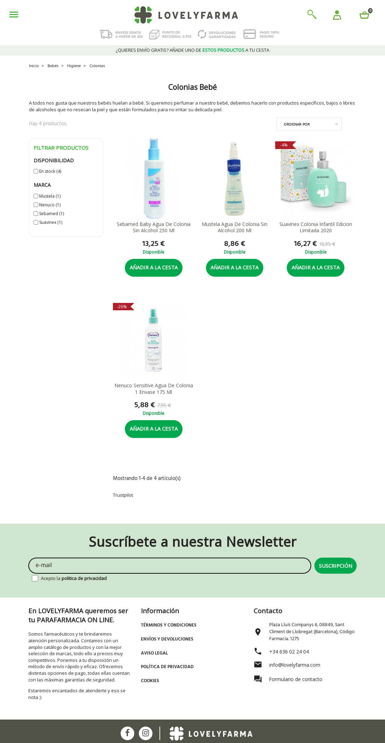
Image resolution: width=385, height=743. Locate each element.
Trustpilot (123, 495)
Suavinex (50, 222)
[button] (337, 16)
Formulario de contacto (295, 679)
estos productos (223, 50)
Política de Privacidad (167, 667)
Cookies (150, 681)
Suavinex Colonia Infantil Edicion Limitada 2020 (315, 227)
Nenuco (49, 205)
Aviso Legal (154, 653)
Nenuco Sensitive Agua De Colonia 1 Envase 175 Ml (153, 388)
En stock (50, 171)
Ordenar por (297, 124)
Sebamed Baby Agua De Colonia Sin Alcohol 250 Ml (154, 227)
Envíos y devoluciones (167, 639)
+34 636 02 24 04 (289, 651)
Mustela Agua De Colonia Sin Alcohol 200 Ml (235, 227)
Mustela (49, 196)
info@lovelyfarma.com (294, 664)
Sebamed (51, 214)
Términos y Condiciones (169, 625)
